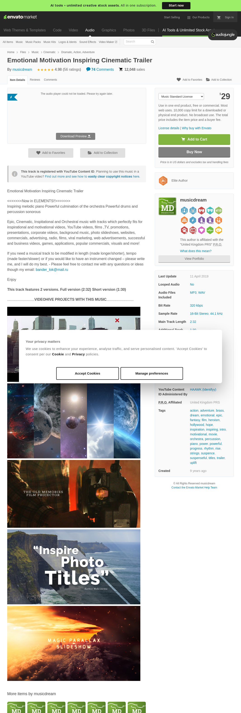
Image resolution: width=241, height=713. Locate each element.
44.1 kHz (216, 313)
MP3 (193, 292)
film (204, 420)
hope (209, 425)
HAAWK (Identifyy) (203, 389)
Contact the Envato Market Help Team (194, 487)
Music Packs (33, 42)
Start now (176, 5)
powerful (216, 444)
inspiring (212, 429)
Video (73, 30)
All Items (8, 42)
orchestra (196, 439)
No (192, 284)
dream (194, 415)
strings (194, 453)
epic (219, 415)
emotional (207, 415)
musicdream (22, 69)
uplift (193, 462)
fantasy (195, 420)
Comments (100, 69)
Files (23, 52)
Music (19, 42)
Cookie (58, 354)
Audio (90, 30)
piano (194, 444)
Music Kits (50, 42)
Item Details (17, 80)
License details (168, 128)
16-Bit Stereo (199, 313)
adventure (207, 410)
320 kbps (196, 305)
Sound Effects (87, 42)
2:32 (193, 322)
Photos (129, 30)
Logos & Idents (67, 42)
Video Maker (107, 42)
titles (212, 458)
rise (218, 448)
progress (196, 448)
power (203, 444)
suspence (208, 453)
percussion (212, 439)
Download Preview (75, 136)
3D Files (148, 30)
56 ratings (72, 69)
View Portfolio (194, 258)
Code (57, 30)
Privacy (78, 354)
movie (213, 434)
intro (223, 429)
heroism (214, 420)
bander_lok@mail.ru (52, 270)
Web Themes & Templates (25, 30)
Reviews (35, 79)
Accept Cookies (87, 373)
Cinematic (50, 52)
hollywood (197, 425)
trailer (221, 458)
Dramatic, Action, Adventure (78, 52)
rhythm (209, 448)
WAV (201, 292)
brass (220, 410)
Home (10, 52)
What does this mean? (195, 251)
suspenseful (198, 458)
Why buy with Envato (196, 128)
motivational (198, 434)
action (194, 410)
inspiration (197, 429)
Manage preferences (151, 373)
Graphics (109, 30)
